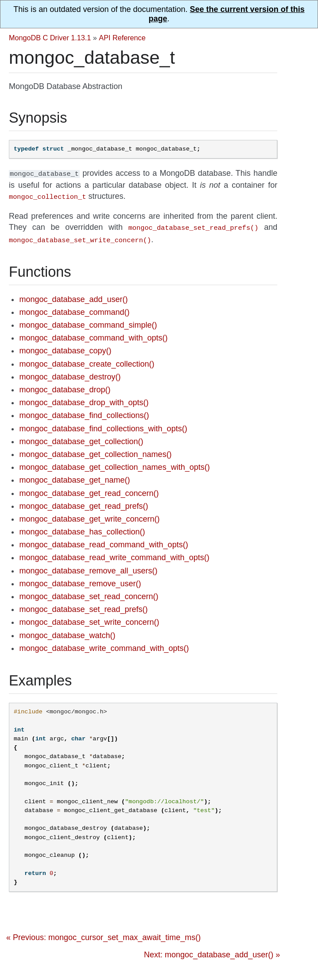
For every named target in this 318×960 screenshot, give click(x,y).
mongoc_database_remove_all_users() (88, 567)
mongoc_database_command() (74, 308)
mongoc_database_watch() (67, 631)
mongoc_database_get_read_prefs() (83, 502)
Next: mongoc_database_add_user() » (212, 951)
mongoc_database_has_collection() (82, 528)
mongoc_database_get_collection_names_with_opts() (114, 463)
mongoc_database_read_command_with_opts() (103, 541)
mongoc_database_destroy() (69, 373)
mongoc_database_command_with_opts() (93, 334)
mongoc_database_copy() (65, 347)
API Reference (122, 38)
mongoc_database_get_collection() (81, 438)
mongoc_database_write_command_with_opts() (104, 644)
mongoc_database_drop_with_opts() (83, 399)
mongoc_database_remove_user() (80, 580)
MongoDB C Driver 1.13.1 (50, 38)
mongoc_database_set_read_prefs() (83, 605)
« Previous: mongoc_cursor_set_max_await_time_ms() (103, 933)
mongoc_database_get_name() (74, 476)
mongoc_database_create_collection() (86, 360)
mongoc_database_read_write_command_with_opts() (114, 554)
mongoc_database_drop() (64, 386)
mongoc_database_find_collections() (84, 411)
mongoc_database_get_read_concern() (89, 489)
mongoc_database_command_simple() (88, 321)
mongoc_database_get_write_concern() (89, 515)
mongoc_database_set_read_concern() (88, 592)
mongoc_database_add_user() (73, 295)
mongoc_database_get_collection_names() (95, 450)
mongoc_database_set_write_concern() (89, 618)
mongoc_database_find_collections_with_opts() (103, 425)
